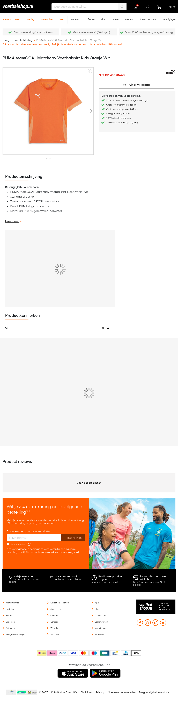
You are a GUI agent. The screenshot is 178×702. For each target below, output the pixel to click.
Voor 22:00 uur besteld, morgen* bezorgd (149, 32)
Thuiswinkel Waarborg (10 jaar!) (122, 122)
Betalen (9, 615)
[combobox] (89, 6)
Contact (54, 622)
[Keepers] (129, 17)
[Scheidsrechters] (148, 17)
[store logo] (23, 7)
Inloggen (135, 7)
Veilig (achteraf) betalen (118, 113)
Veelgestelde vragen (15, 634)
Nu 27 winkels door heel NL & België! (149, 583)
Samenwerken (101, 622)
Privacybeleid (18, 544)
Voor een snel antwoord (105, 582)
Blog (97, 609)
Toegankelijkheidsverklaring (154, 692)
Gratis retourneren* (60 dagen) (91, 32)
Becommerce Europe (11, 692)
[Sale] (61, 17)
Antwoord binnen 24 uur (68, 579)
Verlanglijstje (147, 7)
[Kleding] (30, 17)
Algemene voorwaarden (121, 692)
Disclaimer (86, 692)
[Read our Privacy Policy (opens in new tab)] (29, 544)
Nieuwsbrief (100, 615)
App (97, 603)
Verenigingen (101, 628)
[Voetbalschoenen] (11, 17)
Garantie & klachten (59, 603)
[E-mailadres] (34, 537)
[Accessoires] (47, 17)
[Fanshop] (75, 17)
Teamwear (100, 634)
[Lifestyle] (90, 17)
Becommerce (22, 692)
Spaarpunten (56, 609)
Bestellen (10, 609)
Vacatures (55, 634)
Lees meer (12, 221)
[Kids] (103, 17)
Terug (6, 40)
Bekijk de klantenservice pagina (24, 580)
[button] (171, 7)
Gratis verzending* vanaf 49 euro (33, 32)
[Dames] (115, 17)
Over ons (54, 615)
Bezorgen (10, 622)
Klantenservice (12, 603)
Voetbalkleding (24, 40)
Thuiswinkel (32, 692)
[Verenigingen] (168, 17)
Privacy (100, 692)
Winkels (54, 628)
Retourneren (11, 628)
